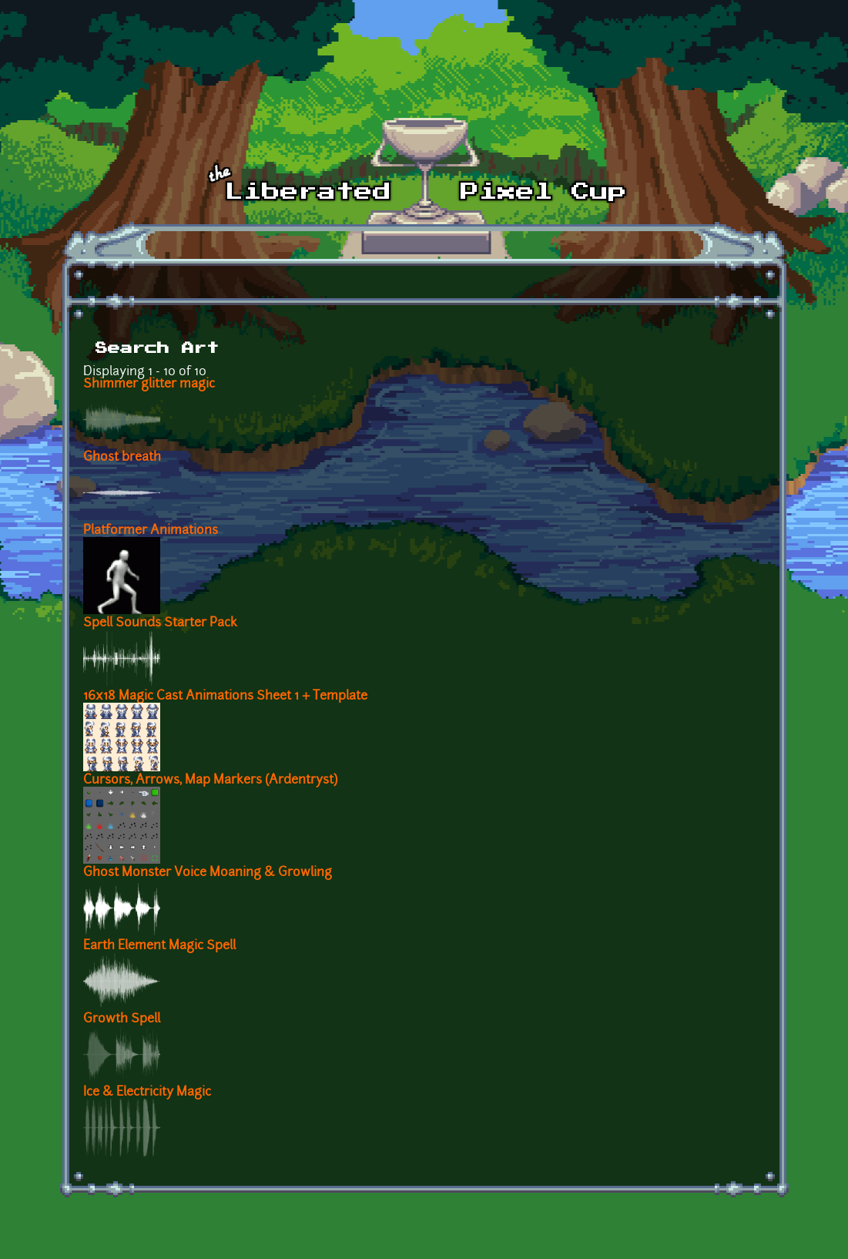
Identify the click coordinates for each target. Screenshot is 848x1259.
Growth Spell (121, 1019)
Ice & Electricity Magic (147, 1092)
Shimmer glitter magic (149, 384)
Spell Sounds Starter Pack (160, 623)
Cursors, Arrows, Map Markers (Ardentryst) (210, 780)
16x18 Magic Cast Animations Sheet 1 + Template (225, 696)
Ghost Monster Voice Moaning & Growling (207, 873)
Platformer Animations (150, 531)
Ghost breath (122, 458)
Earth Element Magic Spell (159, 946)
